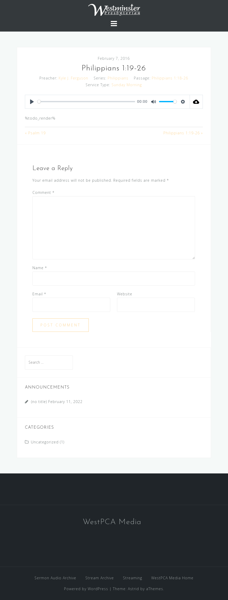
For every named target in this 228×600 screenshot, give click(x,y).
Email (39, 293)
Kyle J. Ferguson (73, 78)
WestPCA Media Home (172, 577)
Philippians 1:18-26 (170, 78)
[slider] (86, 101)
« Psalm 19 (35, 132)
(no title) (39, 401)
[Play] (32, 102)
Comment (43, 192)
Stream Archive (99, 577)
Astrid (133, 588)
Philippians (118, 78)
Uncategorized (45, 442)
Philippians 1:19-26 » (183, 132)
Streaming (132, 577)
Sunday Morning (127, 84)
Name (39, 267)
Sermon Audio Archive (55, 577)
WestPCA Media (112, 522)
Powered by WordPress (86, 588)
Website (124, 293)
